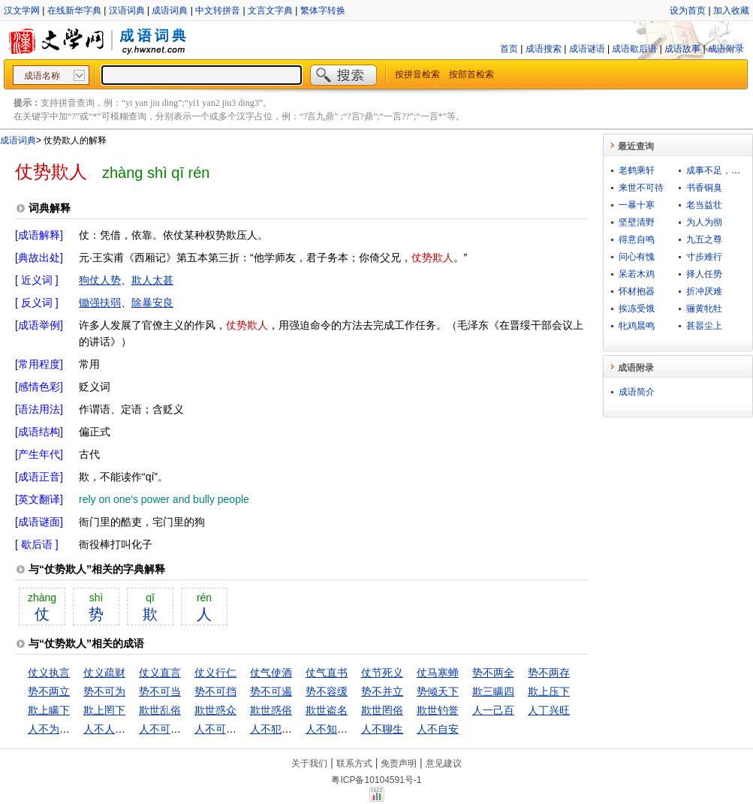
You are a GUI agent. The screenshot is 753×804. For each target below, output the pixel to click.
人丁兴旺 (549, 710)
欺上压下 (549, 691)
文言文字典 (270, 10)
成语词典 (170, 10)
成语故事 (682, 49)
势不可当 (160, 691)
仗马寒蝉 (438, 673)
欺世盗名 (327, 710)
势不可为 (104, 691)
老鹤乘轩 (637, 170)
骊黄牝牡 (704, 308)
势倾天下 (438, 691)
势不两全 (493, 673)
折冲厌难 (704, 291)
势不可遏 (271, 691)
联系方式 (354, 763)
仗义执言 (49, 673)
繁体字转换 (322, 10)
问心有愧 (637, 256)
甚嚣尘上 (704, 326)
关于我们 (309, 763)
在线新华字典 (74, 10)
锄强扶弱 (100, 303)
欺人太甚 (152, 280)
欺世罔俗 (382, 710)
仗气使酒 (271, 673)
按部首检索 (471, 74)
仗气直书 (327, 673)
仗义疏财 (104, 673)
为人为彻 (704, 222)
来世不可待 (641, 187)
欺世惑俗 (271, 710)
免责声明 (399, 763)
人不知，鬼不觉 (342, 729)
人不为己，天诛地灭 (75, 729)
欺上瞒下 (49, 710)
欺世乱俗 (160, 710)
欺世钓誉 (438, 710)
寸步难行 (704, 256)
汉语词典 (127, 10)
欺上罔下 (104, 710)
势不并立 (382, 691)
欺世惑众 (215, 710)
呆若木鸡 (637, 274)
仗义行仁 (215, 673)
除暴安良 (152, 303)
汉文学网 (22, 10)
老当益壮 (704, 205)
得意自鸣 (637, 239)
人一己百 (493, 710)
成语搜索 (544, 49)
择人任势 (704, 274)
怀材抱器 (637, 291)
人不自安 (438, 729)
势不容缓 (327, 691)
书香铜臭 (704, 187)
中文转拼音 (217, 10)
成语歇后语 (634, 49)
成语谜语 (587, 49)
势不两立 (49, 691)
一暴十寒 (637, 205)
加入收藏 (731, 10)
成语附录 (726, 49)
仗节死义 (382, 673)
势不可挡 (215, 691)
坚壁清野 (637, 222)
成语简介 (637, 392)
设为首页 (688, 10)
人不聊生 (382, 729)
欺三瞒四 (493, 691)
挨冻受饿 (637, 308)
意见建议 (444, 763)
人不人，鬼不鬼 (120, 729)
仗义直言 (160, 673)
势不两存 (549, 673)
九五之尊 (704, 239)
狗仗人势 (100, 280)
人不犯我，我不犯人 (297, 729)
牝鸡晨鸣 (637, 326)
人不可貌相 (165, 729)
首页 (509, 49)
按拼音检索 (417, 74)
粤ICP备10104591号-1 (376, 780)
